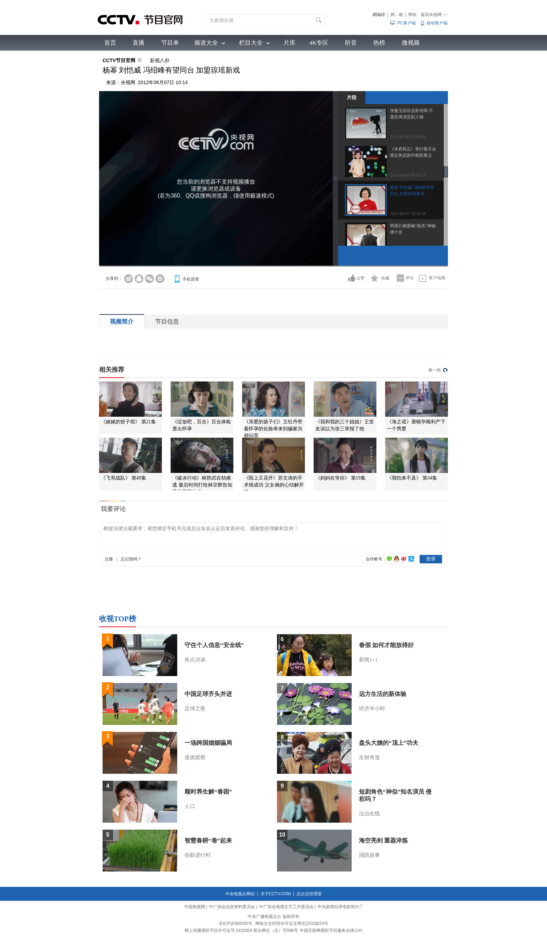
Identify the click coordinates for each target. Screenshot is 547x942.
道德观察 (195, 757)
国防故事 (369, 855)
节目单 (170, 42)
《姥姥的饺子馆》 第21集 (128, 421)
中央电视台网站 (240, 893)
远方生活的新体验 (382, 694)
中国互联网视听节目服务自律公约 (331, 930)
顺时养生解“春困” (208, 791)
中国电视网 (194, 906)
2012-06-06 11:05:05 (407, 136)
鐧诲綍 (379, 14)
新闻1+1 (368, 659)
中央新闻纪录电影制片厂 (340, 906)
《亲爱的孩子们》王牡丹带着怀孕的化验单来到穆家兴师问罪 (273, 428)
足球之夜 (195, 708)
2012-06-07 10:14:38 (408, 213)
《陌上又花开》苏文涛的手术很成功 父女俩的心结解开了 (274, 485)
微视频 (411, 42)
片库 (289, 42)
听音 (351, 42)
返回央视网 (434, 14)
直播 (138, 42)
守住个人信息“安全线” (214, 645)
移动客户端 (437, 23)
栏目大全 (251, 42)
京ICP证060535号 (235, 923)
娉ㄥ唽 (396, 14)
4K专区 (319, 42)
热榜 (379, 42)
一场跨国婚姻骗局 (208, 743)
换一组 (434, 370)
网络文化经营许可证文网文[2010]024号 (291, 923)
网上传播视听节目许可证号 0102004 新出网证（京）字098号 (241, 930)
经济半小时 (372, 708)
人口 (190, 806)
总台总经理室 (309, 893)
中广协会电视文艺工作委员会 (286, 906)
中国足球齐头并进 (208, 694)
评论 (409, 277)
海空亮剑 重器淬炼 (383, 840)
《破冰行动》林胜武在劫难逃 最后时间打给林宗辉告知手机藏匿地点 (202, 485)
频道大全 (206, 42)
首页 (110, 42)
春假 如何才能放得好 (386, 645)
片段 (352, 97)
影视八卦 (160, 60)
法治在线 (369, 813)
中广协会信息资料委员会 (232, 906)
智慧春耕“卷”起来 (208, 840)
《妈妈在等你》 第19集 (340, 478)
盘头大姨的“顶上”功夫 (388, 743)
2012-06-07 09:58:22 (408, 175)
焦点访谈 (195, 659)
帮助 (412, 14)
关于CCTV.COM (276, 893)
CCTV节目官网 (119, 60)
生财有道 (369, 757)
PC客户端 (406, 23)
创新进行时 (198, 855)
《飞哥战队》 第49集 (123, 478)
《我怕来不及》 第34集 (412, 478)
